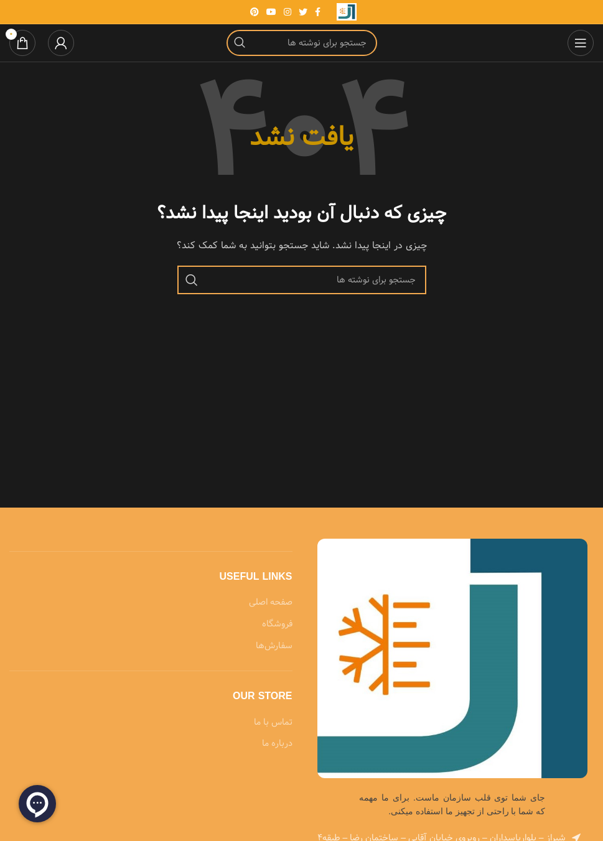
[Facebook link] (317, 12)
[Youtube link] (271, 12)
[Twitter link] (303, 12)
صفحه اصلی (270, 603)
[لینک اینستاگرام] (287, 12)
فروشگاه (277, 624)
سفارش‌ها (274, 646)
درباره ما (277, 744)
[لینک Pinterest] (254, 12)
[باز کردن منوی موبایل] (580, 42)
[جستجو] (302, 43)
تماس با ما (273, 723)
